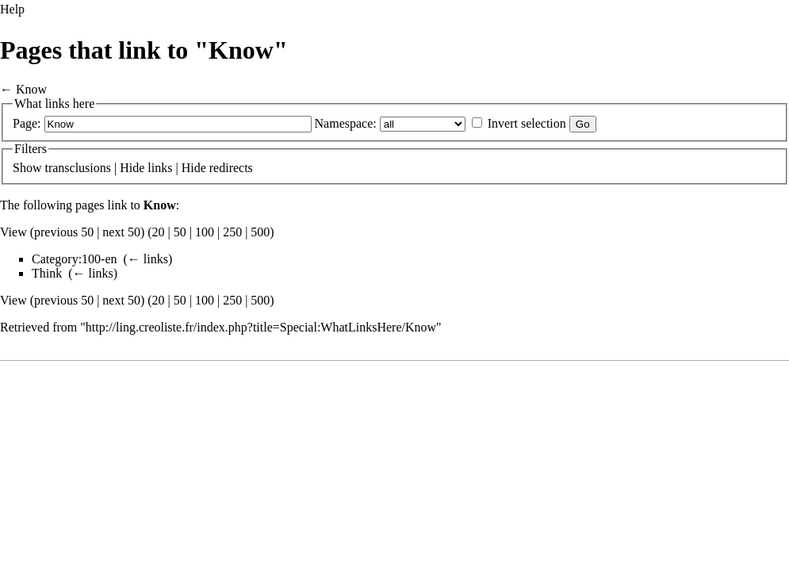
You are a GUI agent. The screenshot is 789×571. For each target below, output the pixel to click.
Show (27, 167)
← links (148, 259)
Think (47, 273)
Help (12, 9)
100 (204, 232)
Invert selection (527, 123)
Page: (27, 123)
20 (158, 232)
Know (31, 89)
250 (232, 232)
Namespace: (346, 123)
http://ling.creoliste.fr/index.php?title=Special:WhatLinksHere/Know (261, 327)
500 (260, 232)
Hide (132, 167)
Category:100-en (74, 259)
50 (180, 232)
